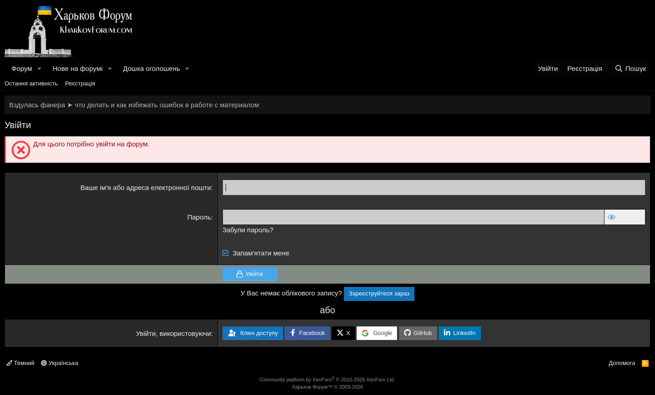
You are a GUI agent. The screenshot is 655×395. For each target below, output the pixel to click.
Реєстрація (80, 83)
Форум (21, 68)
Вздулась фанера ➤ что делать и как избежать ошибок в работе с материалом (134, 105)
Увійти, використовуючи (173, 333)
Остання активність (31, 83)
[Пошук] (630, 68)
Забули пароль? (247, 230)
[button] (39, 68)
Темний (20, 363)
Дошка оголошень (151, 68)
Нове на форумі (77, 68)
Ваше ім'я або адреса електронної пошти (146, 187)
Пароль (199, 217)
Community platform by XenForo (327, 379)
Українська (59, 363)
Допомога (622, 363)
